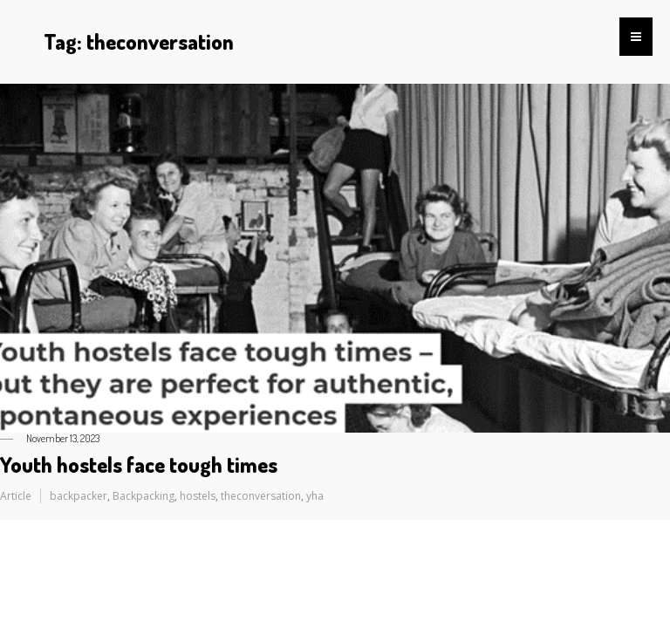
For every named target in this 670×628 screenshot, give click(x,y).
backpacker (78, 495)
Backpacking (143, 495)
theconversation (261, 495)
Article (15, 495)
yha (315, 495)
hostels (197, 495)
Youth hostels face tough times (138, 464)
